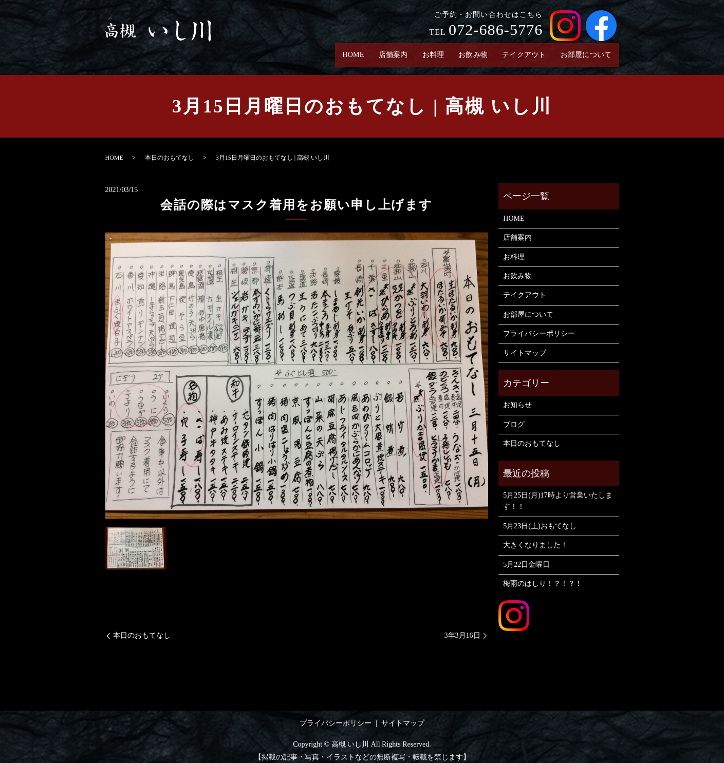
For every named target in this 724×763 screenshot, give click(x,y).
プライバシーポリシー (539, 326)
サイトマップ (524, 345)
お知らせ (517, 397)
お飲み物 (466, 50)
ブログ (514, 416)
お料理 (424, 50)
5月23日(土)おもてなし (539, 518)
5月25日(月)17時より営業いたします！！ (557, 493)
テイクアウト (519, 50)
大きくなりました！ (535, 537)
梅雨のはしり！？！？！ (542, 576)
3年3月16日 (462, 628)
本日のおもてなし (169, 150)
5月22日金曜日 (526, 556)
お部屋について (585, 50)
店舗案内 (383, 50)
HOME (342, 50)
